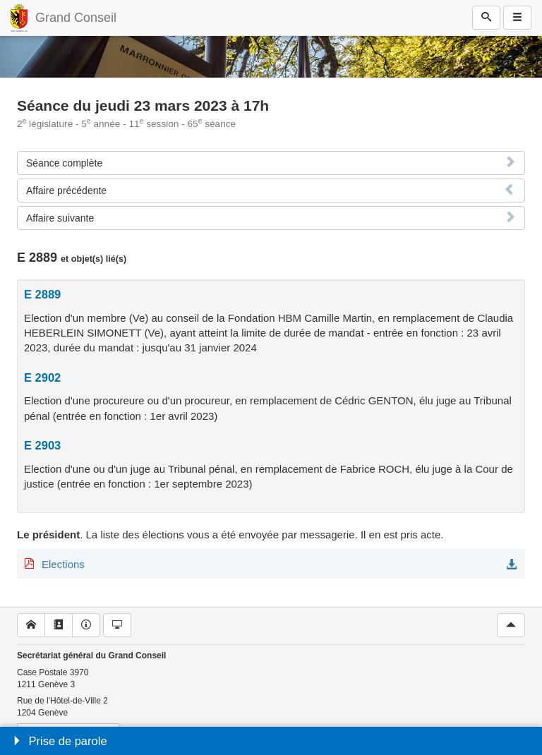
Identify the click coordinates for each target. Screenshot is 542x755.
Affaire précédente (66, 190)
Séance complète (64, 163)
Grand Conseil (75, 18)
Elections (63, 564)
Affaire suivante (60, 218)
